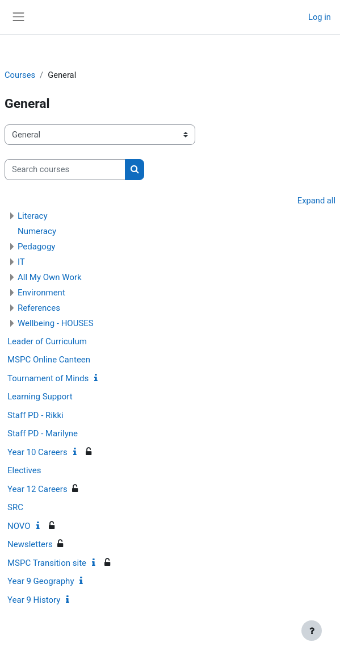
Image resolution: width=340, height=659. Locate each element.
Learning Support (40, 396)
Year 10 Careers (37, 452)
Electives (24, 470)
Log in (319, 17)
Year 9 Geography (40, 581)
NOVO (19, 526)
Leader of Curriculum (47, 341)
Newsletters (30, 544)
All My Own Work (50, 277)
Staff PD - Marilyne (42, 433)
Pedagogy (36, 246)
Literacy (33, 216)
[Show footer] (311, 630)
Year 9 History (33, 600)
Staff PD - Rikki (35, 415)
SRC (15, 507)
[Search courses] (65, 169)
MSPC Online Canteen (48, 359)
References (39, 308)
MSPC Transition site (46, 563)
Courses (20, 75)
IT (21, 262)
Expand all (316, 200)
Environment (41, 292)
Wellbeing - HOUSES (56, 323)
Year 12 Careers (37, 489)
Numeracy (37, 231)
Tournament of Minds (48, 378)
